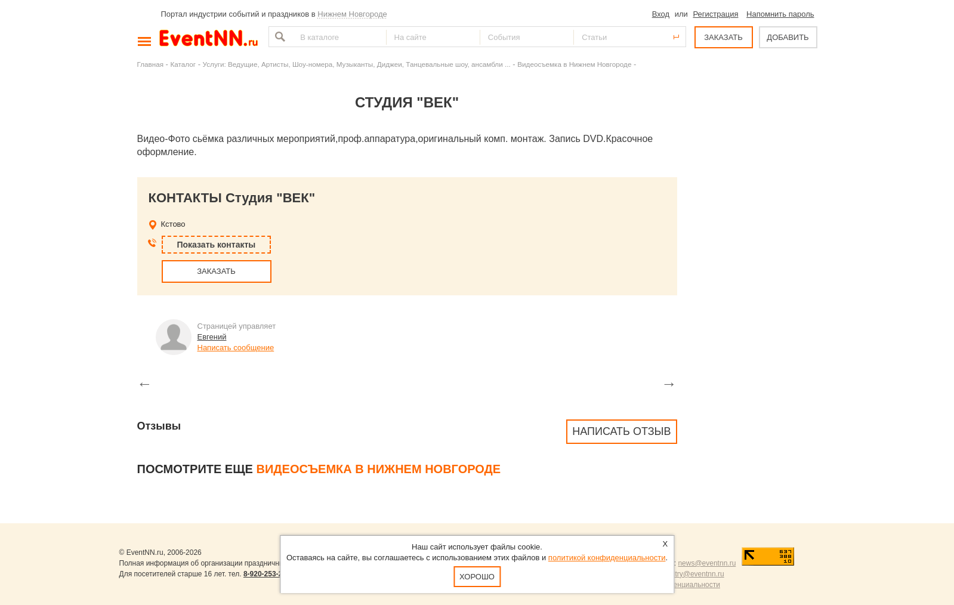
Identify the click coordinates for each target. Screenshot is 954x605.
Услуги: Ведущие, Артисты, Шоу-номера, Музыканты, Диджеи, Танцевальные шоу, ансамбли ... (357, 64)
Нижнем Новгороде (352, 14)
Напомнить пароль (780, 14)
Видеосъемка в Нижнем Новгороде (574, 64)
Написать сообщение (235, 347)
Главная (150, 64)
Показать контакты (216, 244)
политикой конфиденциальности (607, 557)
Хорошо (477, 576)
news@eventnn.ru (707, 563)
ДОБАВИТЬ (787, 37)
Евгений (212, 336)
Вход (660, 14)
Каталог (183, 64)
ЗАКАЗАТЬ (723, 37)
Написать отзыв (621, 431)
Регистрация (715, 14)
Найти (278, 37)
